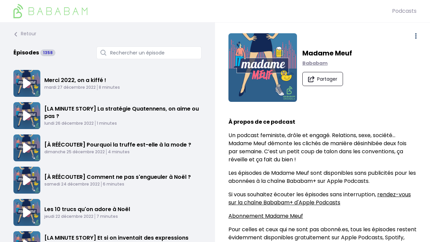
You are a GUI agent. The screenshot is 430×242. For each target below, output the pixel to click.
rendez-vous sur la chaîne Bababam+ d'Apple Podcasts (319, 198)
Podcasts (404, 11)
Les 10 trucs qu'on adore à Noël (87, 209)
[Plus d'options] (416, 36)
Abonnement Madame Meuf (265, 216)
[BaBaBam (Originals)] (202, 11)
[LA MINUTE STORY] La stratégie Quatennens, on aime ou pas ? (121, 112)
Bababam (315, 63)
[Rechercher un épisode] (149, 52)
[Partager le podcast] (322, 79)
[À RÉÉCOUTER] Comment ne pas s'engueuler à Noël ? (117, 177)
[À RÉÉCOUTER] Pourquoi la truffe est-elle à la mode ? (117, 145)
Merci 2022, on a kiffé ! (75, 80)
